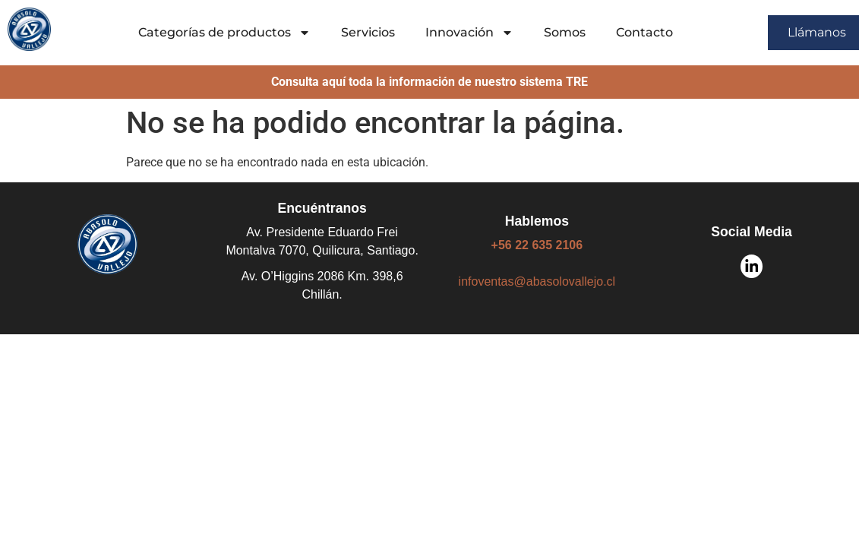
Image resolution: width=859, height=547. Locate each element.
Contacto (644, 32)
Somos (565, 32)
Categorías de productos (224, 32)
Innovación (469, 32)
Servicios (368, 32)
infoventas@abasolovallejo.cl (537, 281)
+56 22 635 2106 (537, 245)
